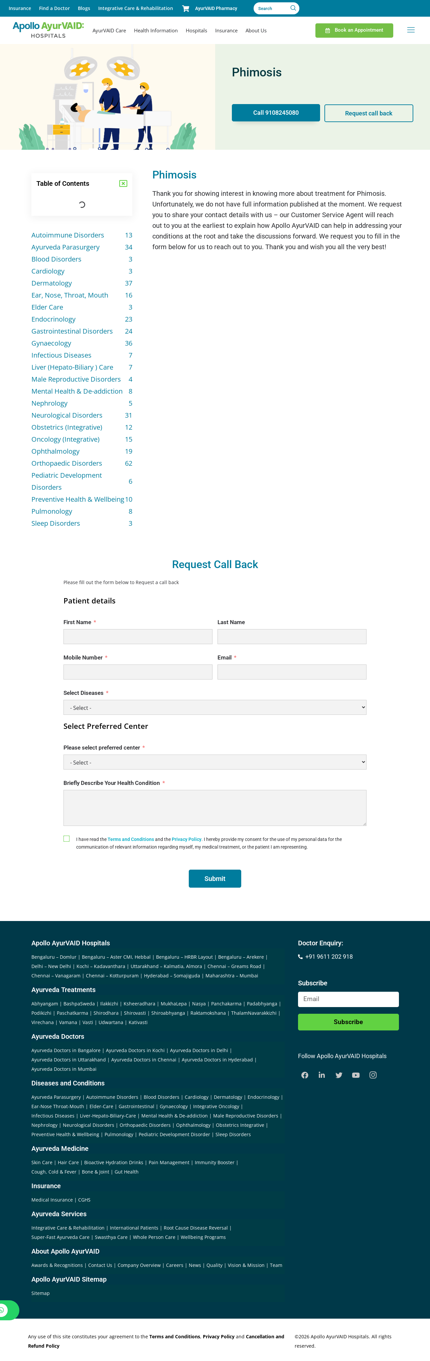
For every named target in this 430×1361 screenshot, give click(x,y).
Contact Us (101, 1265)
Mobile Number (83, 657)
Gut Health (127, 1172)
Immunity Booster (215, 1162)
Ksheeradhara (139, 1003)
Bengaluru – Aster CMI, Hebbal (116, 957)
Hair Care (68, 1162)
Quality (215, 1265)
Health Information (156, 30)
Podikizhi (41, 1013)
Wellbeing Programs (203, 1237)
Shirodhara (106, 1013)
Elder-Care (101, 1106)
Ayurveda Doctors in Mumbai (64, 1069)
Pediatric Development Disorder (174, 1134)
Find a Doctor (54, 8)
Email (225, 657)
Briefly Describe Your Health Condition (111, 783)
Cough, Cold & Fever (54, 1172)
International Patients (135, 1228)
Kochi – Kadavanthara (101, 966)
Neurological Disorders (88, 1125)
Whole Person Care (155, 1237)
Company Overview (140, 1265)
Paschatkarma (72, 1013)
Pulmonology (119, 1134)
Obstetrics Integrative (240, 1125)
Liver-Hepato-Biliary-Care (108, 1115)
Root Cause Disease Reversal (196, 1228)
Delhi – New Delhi (51, 966)
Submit (215, 879)
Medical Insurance (52, 1200)
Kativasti (138, 1022)
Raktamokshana (208, 1013)
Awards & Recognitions (57, 1265)
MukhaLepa (174, 1003)
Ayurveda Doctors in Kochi (135, 1050)
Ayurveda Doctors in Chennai (143, 1059)
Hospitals (196, 30)
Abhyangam (44, 1003)
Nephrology (44, 1125)
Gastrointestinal (136, 1106)
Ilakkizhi (109, 1003)
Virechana (42, 1022)
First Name (77, 622)
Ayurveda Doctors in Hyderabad (217, 1059)
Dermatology (228, 1097)
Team (276, 1265)
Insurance (20, 8)
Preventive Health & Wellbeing (65, 1134)
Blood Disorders (161, 1097)
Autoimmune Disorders (112, 1097)
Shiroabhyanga (168, 1013)
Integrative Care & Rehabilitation (135, 8)
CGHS (84, 1200)
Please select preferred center (101, 747)
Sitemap (40, 1293)
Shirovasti (135, 1013)
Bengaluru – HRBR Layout (184, 957)
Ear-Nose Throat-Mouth (57, 1106)
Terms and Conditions (131, 839)
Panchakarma (226, 1003)
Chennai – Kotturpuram (112, 975)
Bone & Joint (95, 1172)
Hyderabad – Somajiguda (172, 975)
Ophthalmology (193, 1125)
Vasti (88, 1022)
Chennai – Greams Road (234, 966)
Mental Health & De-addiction (174, 1115)
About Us (256, 30)
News (195, 1265)
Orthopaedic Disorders (145, 1125)
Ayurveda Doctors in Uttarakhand (68, 1059)
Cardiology (196, 1097)
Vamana (68, 1022)
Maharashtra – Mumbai (231, 975)
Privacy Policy (186, 839)
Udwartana (111, 1022)
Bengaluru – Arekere (241, 957)
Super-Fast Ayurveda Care (61, 1237)
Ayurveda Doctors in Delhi (199, 1050)
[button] (123, 183)
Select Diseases (83, 693)
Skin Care (41, 1162)
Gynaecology (174, 1106)
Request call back (369, 113)
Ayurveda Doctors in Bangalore (66, 1050)
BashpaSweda (79, 1003)
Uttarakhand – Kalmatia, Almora (166, 966)
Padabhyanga (262, 1003)
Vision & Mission (247, 1265)
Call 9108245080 (275, 113)
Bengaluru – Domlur (54, 957)
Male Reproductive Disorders (245, 1115)
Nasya (199, 1003)
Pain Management (169, 1162)
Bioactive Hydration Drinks (113, 1162)
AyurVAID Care (109, 30)
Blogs (84, 8)
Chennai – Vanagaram (56, 975)
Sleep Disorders (233, 1134)
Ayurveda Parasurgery (56, 1097)
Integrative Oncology (216, 1106)
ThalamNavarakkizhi (254, 1013)
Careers (175, 1265)
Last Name (231, 622)
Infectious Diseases (53, 1115)
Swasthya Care (112, 1237)
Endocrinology (263, 1097)
